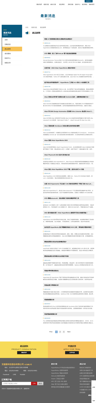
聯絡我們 (91, 4)
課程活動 (70, 4)
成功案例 (8, 53)
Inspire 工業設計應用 (57, 378)
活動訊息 (8, 44)
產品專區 (62, 4)
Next (69, 332)
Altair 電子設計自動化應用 (59, 384)
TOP (93, 400)
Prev (50, 332)
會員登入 (88, 1)
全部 (6, 40)
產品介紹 (83, 364)
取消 (40, 383)
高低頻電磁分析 (85, 378)
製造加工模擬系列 (85, 367)
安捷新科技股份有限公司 (13, 3)
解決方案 (53, 4)
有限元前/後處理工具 (86, 370)
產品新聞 (8, 49)
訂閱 (34, 383)
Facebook (6, 374)
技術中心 (77, 4)
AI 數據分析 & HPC (86, 390)
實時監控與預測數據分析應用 (60, 387)
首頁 (26, 27)
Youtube (22, 374)
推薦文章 (8, 63)
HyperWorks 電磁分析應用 (59, 373)
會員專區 (84, 4)
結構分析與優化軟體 (86, 373)
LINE (14, 374)
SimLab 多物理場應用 (58, 376)
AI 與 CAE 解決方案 (86, 387)
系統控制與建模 (85, 384)
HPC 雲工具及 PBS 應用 (59, 381)
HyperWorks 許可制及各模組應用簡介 (63, 367)
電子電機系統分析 (85, 381)
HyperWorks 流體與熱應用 (59, 370)
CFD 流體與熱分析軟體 (87, 376)
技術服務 (82, 392)
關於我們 (39, 4)
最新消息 (46, 4)
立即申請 (72, 352)
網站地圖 (91, 395)
